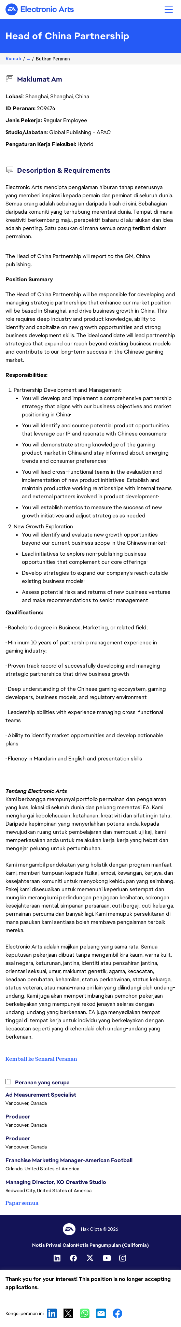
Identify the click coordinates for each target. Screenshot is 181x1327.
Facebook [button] (117, 1313)
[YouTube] (107, 1258)
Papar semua (22, 1203)
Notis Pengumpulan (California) (112, 1245)
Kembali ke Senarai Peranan (41, 1059)
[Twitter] (90, 1258)
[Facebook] (74, 1258)
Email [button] (101, 1313)
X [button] (68, 1313)
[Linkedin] (58, 1258)
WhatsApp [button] (84, 1313)
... (28, 58)
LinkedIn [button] (52, 1313)
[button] (168, 9)
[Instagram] (123, 1258)
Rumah (13, 58)
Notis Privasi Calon (54, 1245)
